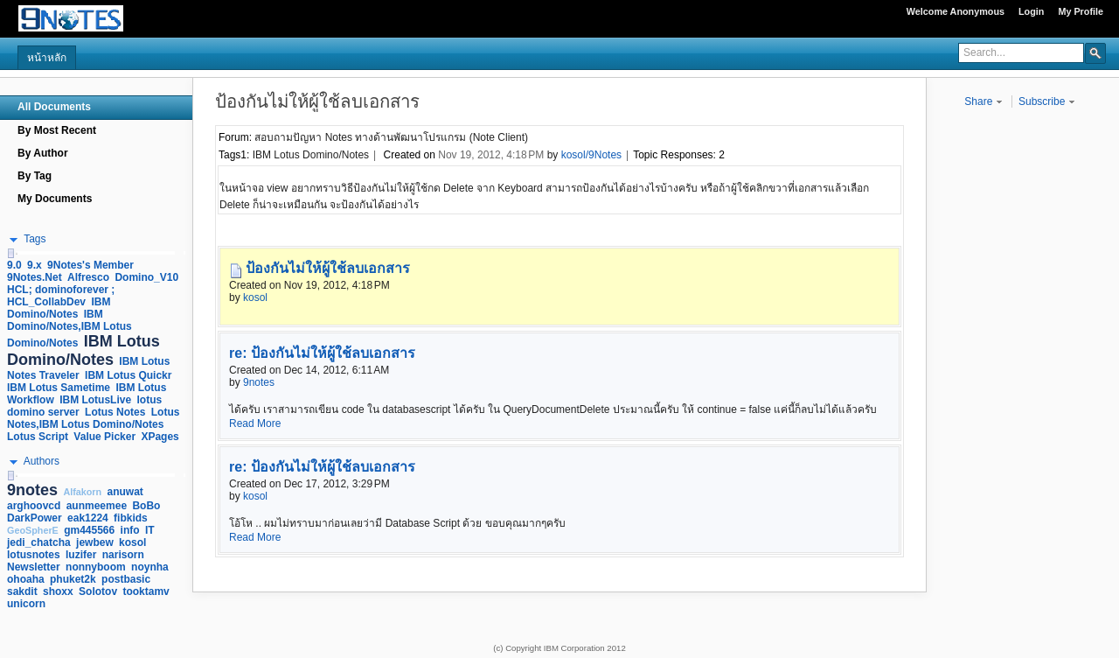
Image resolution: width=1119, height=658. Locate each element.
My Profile (1080, 11)
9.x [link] (34, 265)
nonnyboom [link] (96, 567)
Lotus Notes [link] (115, 412)
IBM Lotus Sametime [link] (58, 388)
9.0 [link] (14, 265)
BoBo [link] (146, 506)
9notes (259, 382)
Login (1031, 11)
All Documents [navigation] (54, 107)
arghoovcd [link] (33, 506)
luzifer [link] (81, 555)
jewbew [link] (95, 542)
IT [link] (150, 530)
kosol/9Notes (591, 155)
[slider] (10, 253)
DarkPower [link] (34, 518)
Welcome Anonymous (955, 11)
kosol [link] (132, 542)
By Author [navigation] (42, 153)
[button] (1095, 52)
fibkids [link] (131, 518)
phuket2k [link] (73, 579)
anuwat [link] (125, 492)
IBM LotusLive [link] (95, 400)
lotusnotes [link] (33, 555)
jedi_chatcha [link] (39, 542)
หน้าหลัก (46, 58)
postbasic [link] (125, 579)
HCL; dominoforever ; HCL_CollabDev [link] (61, 296)
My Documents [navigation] (54, 198)
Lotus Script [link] (37, 436)
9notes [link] (32, 490)
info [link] (130, 530)
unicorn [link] (26, 604)
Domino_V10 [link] (146, 277)
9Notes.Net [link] (34, 277)
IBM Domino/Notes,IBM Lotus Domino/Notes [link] (69, 328)
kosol (255, 297)
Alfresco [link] (88, 277)
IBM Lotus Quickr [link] (128, 375)
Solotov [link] (98, 591)
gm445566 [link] (89, 530)
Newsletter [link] (33, 567)
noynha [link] (150, 567)
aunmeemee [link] (96, 506)
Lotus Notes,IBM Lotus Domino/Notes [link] (93, 418)
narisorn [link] (123, 555)
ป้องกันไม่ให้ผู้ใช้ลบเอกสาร (328, 268)
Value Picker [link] (104, 436)
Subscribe (1046, 101)
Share (983, 101)
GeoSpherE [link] (33, 530)
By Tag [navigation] (34, 176)
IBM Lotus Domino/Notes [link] (83, 350)
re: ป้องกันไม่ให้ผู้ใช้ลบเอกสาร (322, 353)
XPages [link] (159, 436)
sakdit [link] (22, 591)
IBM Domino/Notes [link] (58, 308)
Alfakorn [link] (82, 491)
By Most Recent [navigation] (56, 130)
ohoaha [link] (26, 579)
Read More (255, 423)
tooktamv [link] (145, 591)
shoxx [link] (58, 591)
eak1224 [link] (87, 518)
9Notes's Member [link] (90, 265)
